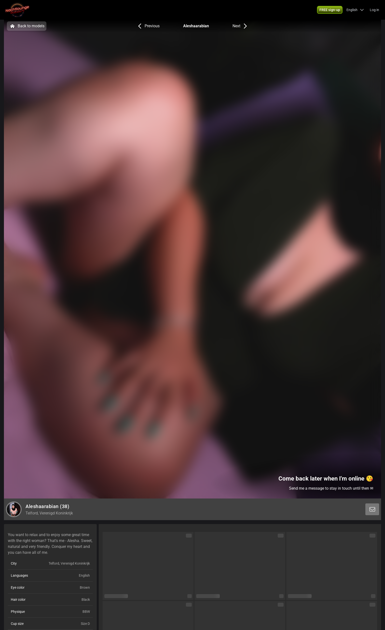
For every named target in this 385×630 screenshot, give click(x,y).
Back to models (26, 26)
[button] (355, 10)
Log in (374, 10)
